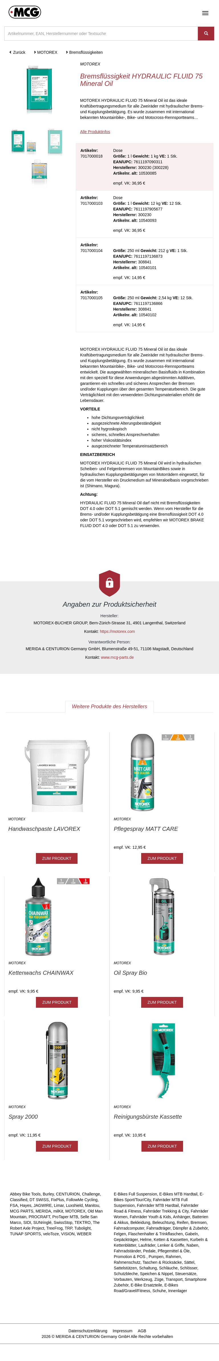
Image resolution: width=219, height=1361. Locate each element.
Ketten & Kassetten (171, 1239)
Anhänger (181, 1217)
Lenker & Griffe (170, 1245)
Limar (59, 1205)
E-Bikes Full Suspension (135, 1194)
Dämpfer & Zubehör (190, 1228)
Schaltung (148, 1268)
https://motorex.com (117, 631)
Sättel (189, 1262)
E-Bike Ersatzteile (146, 1285)
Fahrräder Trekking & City (165, 1211)
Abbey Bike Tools (25, 1194)
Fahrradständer (127, 1251)
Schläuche (168, 1268)
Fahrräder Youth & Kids (150, 1217)
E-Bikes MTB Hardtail (178, 1194)
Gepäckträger (126, 1239)
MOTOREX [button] (45, 52)
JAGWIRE (42, 1205)
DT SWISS (38, 1199)
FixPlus (57, 1199)
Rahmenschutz (127, 1262)
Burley (48, 1194)
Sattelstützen (125, 1268)
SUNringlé (42, 1222)
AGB (142, 1331)
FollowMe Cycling (82, 1199)
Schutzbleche (126, 1273)
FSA (14, 1205)
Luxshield (74, 1205)
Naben (192, 1245)
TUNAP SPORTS (25, 1234)
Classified (18, 1199)
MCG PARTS (21, 1211)
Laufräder (146, 1245)
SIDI (27, 1222)
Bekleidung (140, 1222)
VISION (67, 1234)
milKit (58, 1211)
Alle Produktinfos (95, 131)
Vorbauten (123, 1279)
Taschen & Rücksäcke (162, 1262)
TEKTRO (82, 1222)
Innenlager (177, 1290)
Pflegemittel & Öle (174, 1251)
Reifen (182, 1222)
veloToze (51, 1234)
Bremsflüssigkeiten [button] (84, 52)
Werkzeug (143, 1279)
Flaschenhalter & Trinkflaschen (155, 1234)
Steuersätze (185, 1273)
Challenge (91, 1194)
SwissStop (63, 1222)
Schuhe (159, 1290)
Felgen (120, 1234)
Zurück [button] (17, 52)
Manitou (92, 1205)
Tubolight (82, 1228)
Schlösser (188, 1268)
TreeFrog (54, 1228)
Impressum (122, 1331)
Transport (174, 1279)
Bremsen (198, 1222)
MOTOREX (75, 1211)
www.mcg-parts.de (117, 657)
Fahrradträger (158, 1228)
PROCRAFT (39, 1217)
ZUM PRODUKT (57, 858)
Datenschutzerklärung (87, 1331)
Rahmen (173, 1256)
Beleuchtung (163, 1222)
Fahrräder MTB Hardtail (158, 1205)
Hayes (25, 1205)
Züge (158, 1279)
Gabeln (191, 1234)
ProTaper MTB (65, 1217)
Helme (145, 1239)
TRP (68, 1228)
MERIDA (43, 1211)
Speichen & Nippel (156, 1273)
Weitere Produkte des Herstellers (109, 706)
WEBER (84, 1234)
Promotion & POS (130, 1256)
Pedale (149, 1251)
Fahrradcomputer (129, 1228)
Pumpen (156, 1256)
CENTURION (68, 1194)
